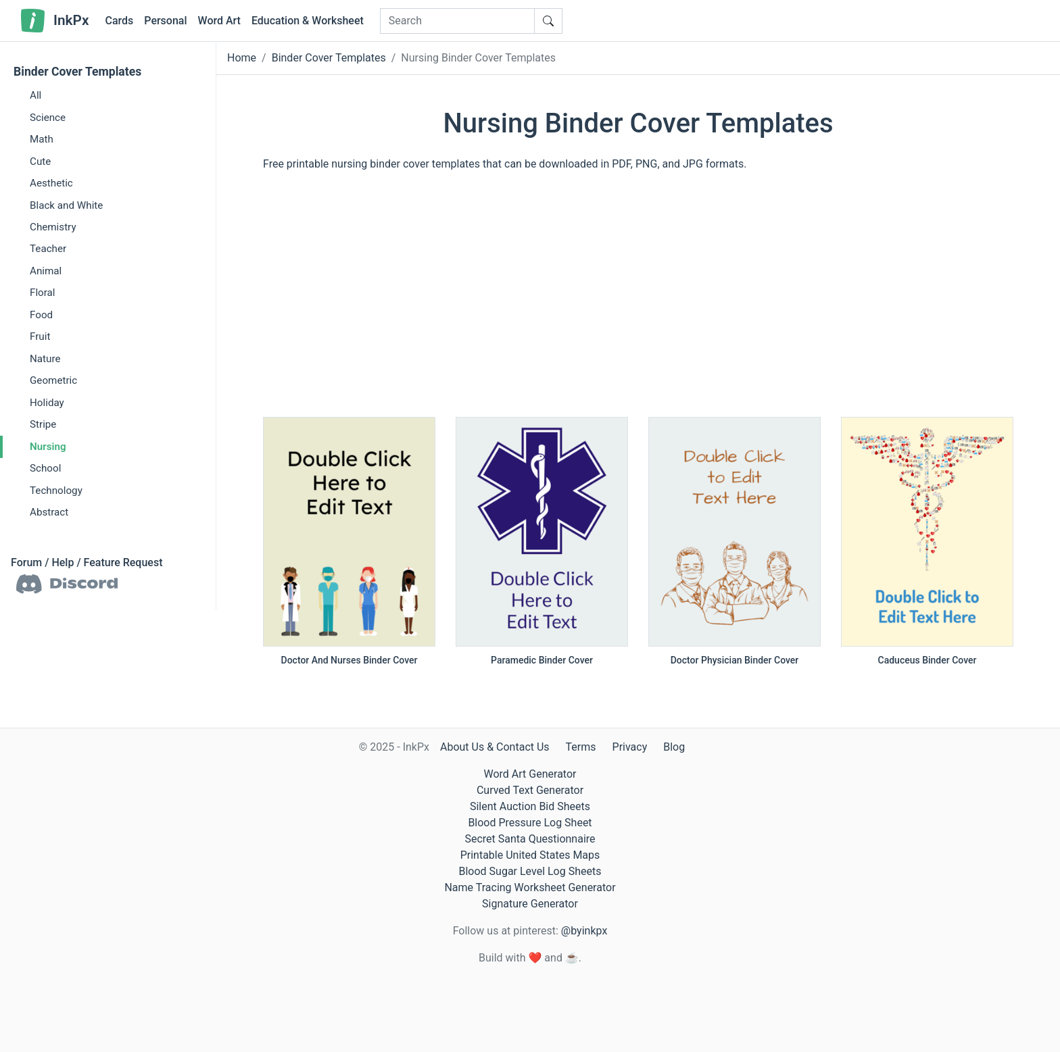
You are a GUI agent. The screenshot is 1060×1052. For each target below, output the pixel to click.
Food (41, 315)
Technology (56, 490)
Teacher (48, 249)
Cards (119, 20)
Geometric (53, 380)
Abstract (49, 512)
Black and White (66, 205)
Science (48, 117)
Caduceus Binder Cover (927, 660)
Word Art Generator (530, 774)
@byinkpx (584, 930)
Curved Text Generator (530, 790)
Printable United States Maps (530, 855)
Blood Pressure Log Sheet (530, 822)
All (35, 95)
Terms (581, 747)
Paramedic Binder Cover (542, 660)
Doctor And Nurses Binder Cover (349, 660)
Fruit (40, 336)
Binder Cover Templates (77, 71)
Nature (45, 359)
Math (41, 139)
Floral (42, 292)
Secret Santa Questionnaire (529, 838)
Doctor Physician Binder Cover (735, 660)
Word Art (219, 20)
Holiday (47, 403)
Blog (674, 747)
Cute (40, 161)
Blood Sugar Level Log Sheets (530, 871)
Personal (165, 20)
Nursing (48, 446)
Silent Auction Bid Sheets (530, 806)
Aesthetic (51, 183)
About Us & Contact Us (495, 747)
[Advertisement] (638, 300)
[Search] (457, 21)
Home (241, 57)
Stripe (43, 424)
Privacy (630, 747)
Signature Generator (530, 903)
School (45, 468)
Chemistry (53, 227)
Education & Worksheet (307, 20)
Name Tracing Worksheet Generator (529, 887)
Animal (46, 271)
